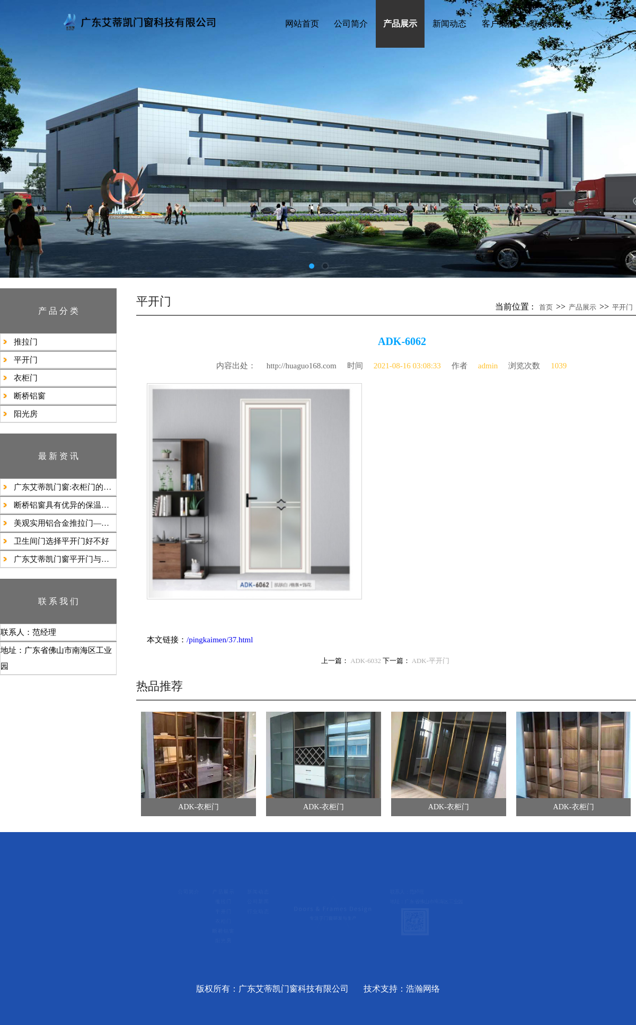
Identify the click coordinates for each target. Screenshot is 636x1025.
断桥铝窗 (30, 396)
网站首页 (302, 23)
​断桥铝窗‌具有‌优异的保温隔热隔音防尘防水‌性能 (65, 505)
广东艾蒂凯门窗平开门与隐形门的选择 (65, 559)
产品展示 (400, 23)
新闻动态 (449, 23)
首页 (546, 307)
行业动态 (215, 916)
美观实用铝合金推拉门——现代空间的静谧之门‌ (65, 523)
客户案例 (499, 23)
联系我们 (547, 23)
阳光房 (26, 414)
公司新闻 (215, 899)
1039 (559, 365)
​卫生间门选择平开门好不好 (61, 541)
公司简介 (351, 23)
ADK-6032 (365, 661)
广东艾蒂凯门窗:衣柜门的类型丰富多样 (65, 487)
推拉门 (26, 342)
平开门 (26, 360)
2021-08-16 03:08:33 (407, 365)
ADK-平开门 (430, 661)
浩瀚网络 (423, 988)
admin (488, 365)
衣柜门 (26, 378)
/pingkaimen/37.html (220, 639)
